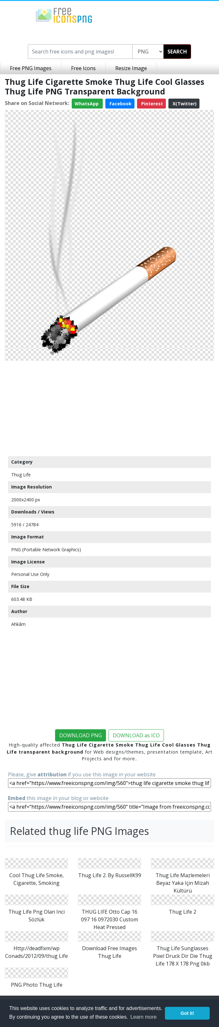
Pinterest (151, 104)
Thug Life (21, 475)
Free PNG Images (31, 68)
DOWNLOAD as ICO (136, 735)
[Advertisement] (109, 408)
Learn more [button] (143, 1017)
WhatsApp (87, 104)
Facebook (120, 104)
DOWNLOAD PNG (80, 735)
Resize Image (131, 68)
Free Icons (83, 68)
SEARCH (177, 51)
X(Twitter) (184, 104)
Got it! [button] (187, 1013)
